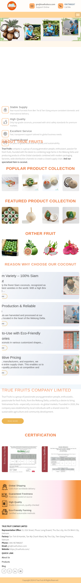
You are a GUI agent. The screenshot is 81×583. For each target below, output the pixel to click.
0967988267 (69, 4)
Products (6, 561)
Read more (13, 405)
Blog (4, 566)
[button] (38, 37)
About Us (6, 557)
